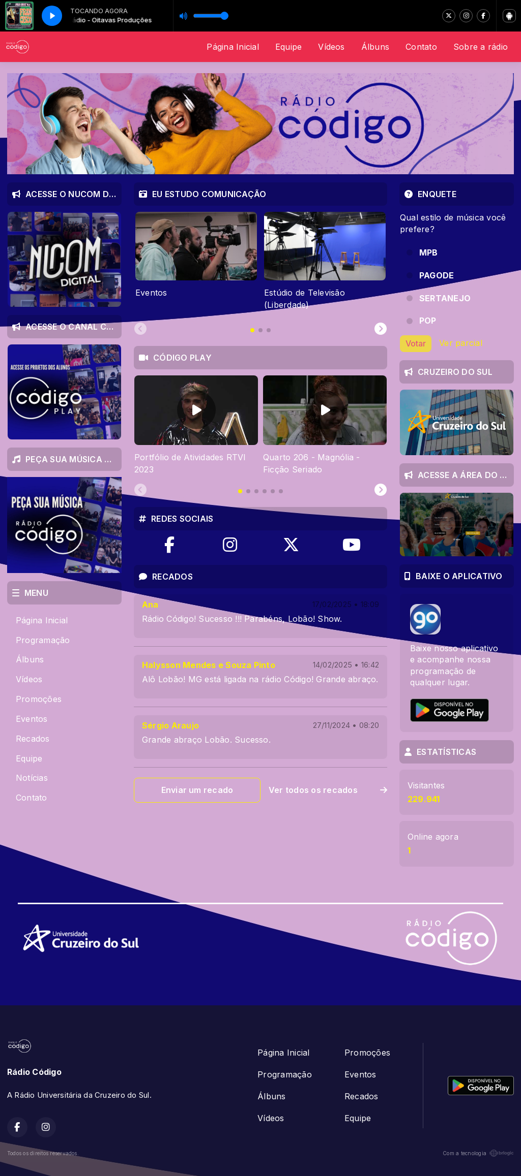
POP (428, 320)
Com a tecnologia (478, 1153)
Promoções (39, 699)
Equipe (288, 47)
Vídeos (331, 47)
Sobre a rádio (480, 47)
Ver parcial (460, 343)
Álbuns (375, 47)
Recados (33, 739)
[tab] (252, 330)
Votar (416, 343)
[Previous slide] (140, 329)
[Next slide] (380, 329)
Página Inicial (232, 47)
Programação (43, 640)
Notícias (32, 778)
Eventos (32, 719)
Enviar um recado (197, 790)
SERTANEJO (445, 298)
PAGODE (436, 275)
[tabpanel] (196, 261)
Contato (421, 47)
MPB (428, 252)
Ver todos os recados (328, 790)
